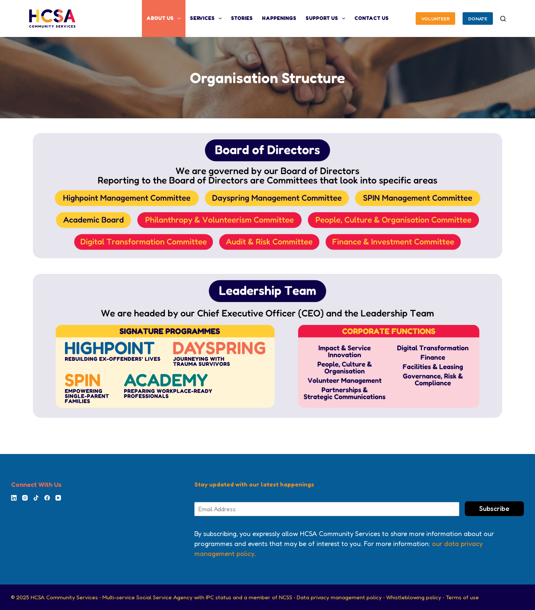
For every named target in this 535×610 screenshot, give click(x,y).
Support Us (327, 18)
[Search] (503, 18)
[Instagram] (25, 498)
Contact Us (371, 18)
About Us (165, 18)
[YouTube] (58, 498)
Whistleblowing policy (413, 597)
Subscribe (494, 508)
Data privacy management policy (339, 597)
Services (207, 18)
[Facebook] (47, 498)
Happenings (279, 18)
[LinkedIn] (14, 498)
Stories (242, 18)
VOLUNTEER (435, 18)
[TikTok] (36, 498)
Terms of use (462, 597)
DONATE (477, 18)
